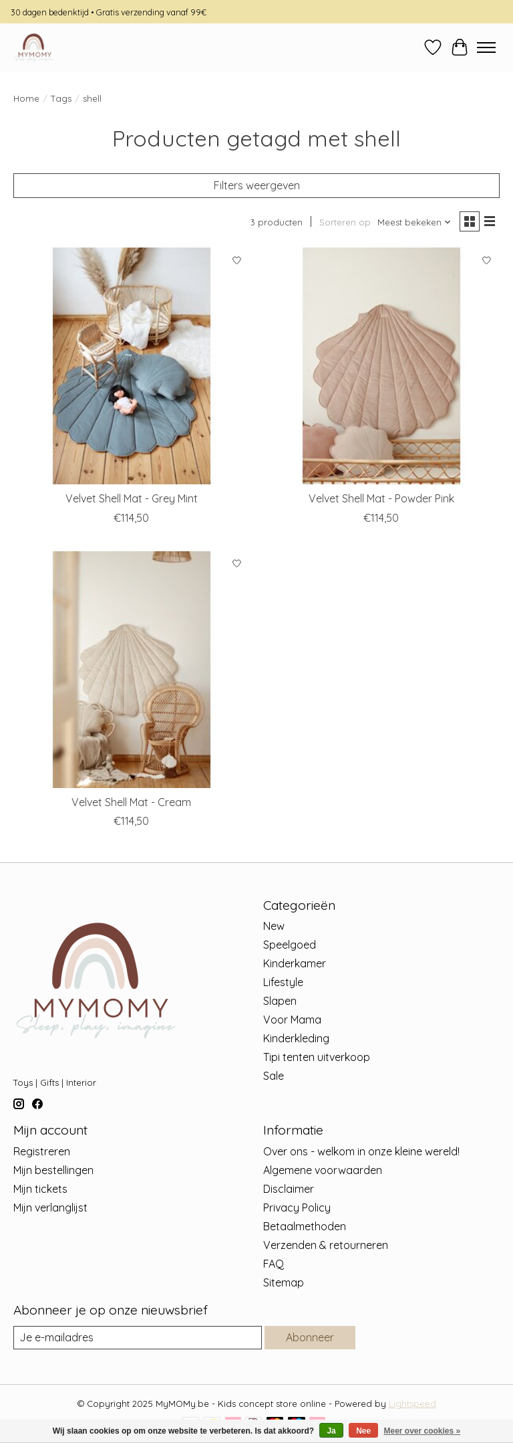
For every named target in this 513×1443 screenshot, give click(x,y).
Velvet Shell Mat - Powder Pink (381, 498)
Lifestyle (283, 982)
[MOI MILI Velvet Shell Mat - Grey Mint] (131, 366)
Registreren (41, 1151)
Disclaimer (288, 1188)
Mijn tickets (40, 1188)
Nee (363, 1431)
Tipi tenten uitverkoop (316, 1057)
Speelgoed (289, 944)
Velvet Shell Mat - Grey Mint (131, 498)
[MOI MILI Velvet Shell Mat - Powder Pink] (381, 366)
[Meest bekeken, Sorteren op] (414, 222)
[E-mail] (137, 1337)
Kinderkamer (294, 963)
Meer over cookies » (422, 1431)
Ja (331, 1431)
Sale (273, 1075)
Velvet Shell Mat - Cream (131, 802)
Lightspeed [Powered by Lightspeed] (412, 1403)
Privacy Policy (297, 1207)
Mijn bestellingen (53, 1170)
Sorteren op (345, 222)
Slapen (280, 1000)
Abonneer (310, 1337)
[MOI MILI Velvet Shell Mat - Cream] (131, 669)
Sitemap (283, 1282)
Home (26, 98)
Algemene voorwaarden (322, 1170)
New (274, 926)
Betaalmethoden (304, 1226)
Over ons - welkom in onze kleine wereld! (361, 1151)
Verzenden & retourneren (325, 1245)
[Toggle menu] (486, 47)
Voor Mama (292, 1019)
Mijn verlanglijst (50, 1207)
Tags (61, 98)
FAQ (273, 1263)
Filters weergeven (257, 185)
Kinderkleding (296, 1038)
